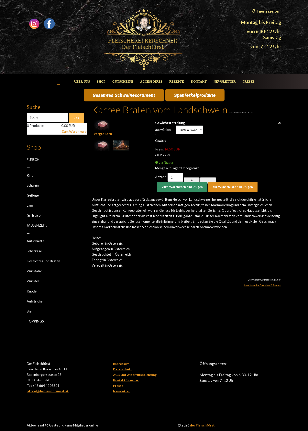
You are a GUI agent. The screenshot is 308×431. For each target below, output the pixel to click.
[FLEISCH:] (28, 168)
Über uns (82, 81)
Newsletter (225, 81)
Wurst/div (34, 271)
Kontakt (199, 81)
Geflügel (33, 195)
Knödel (32, 291)
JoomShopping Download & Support (262, 285)
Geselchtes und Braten (43, 261)
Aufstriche (34, 301)
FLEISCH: (33, 160)
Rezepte (176, 81)
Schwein (33, 185)
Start (62, 81)
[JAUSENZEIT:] (28, 233)
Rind (30, 175)
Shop (101, 81)
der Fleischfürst (202, 425)
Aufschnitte (35, 241)
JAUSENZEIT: (37, 225)
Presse (248, 81)
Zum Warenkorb (74, 131)
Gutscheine (122, 81)
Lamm (31, 205)
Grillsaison (34, 215)
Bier (30, 311)
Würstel (33, 281)
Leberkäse (34, 251)
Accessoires (151, 81)
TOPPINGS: (36, 321)
